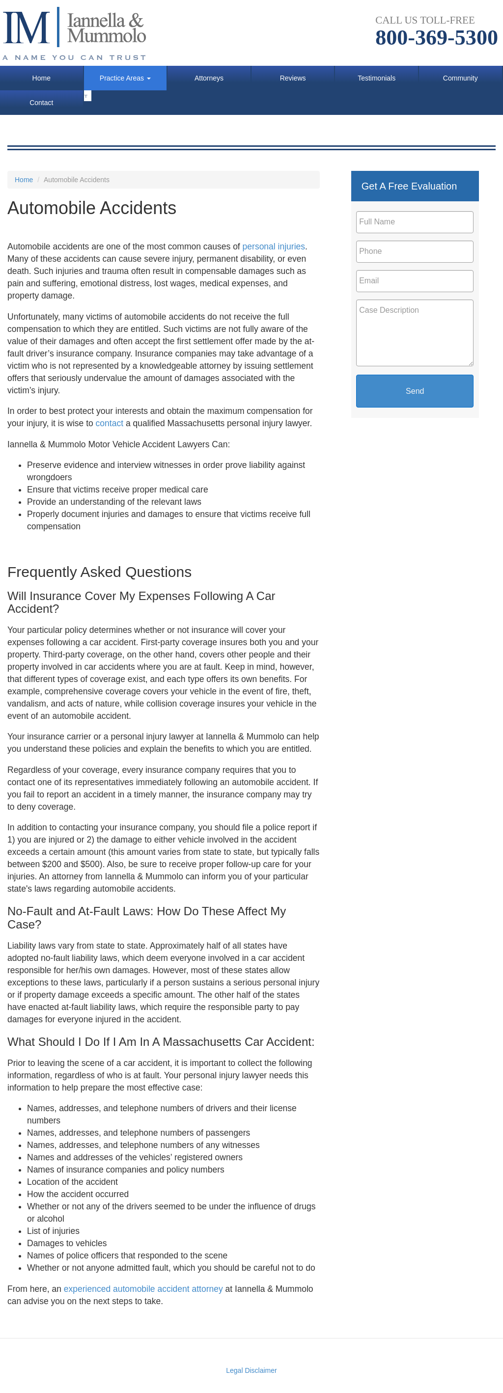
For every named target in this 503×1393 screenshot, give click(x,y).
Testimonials (376, 78)
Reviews (293, 78)
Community (460, 78)
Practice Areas (125, 78)
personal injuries (274, 246)
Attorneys (209, 78)
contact (109, 423)
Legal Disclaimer (251, 1370)
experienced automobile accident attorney (144, 1289)
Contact (41, 103)
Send (415, 391)
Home (41, 78)
